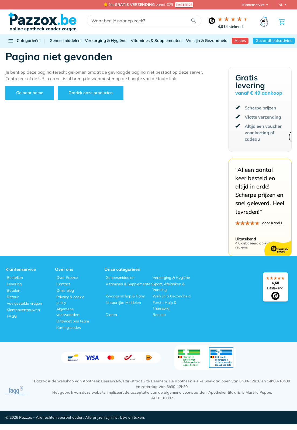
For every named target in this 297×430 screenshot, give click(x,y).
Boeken (159, 314)
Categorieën (24, 41)
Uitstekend (230, 26)
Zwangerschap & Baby (125, 296)
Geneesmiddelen (65, 40)
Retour (13, 296)
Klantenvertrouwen (23, 309)
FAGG (12, 316)
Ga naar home (29, 92)
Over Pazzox (67, 277)
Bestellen (15, 277)
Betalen (13, 290)
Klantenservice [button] (253, 5)
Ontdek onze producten (90, 92)
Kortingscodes (68, 327)
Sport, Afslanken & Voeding (169, 287)
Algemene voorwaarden (67, 312)
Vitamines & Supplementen (156, 40)
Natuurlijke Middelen (123, 302)
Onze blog (65, 290)
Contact (63, 284)
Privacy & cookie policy (70, 299)
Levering (14, 284)
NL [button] (281, 5)
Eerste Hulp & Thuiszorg (164, 305)
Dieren (111, 314)
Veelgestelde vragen (24, 303)
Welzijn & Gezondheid (206, 40)
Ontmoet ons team (72, 321)
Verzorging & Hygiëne (105, 40)
